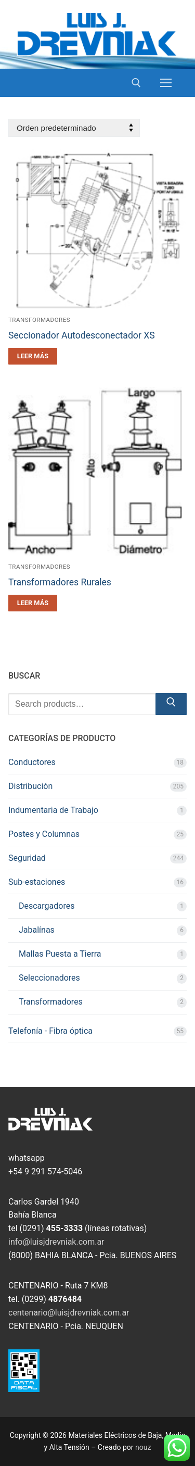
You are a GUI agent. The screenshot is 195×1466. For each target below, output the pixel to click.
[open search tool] (136, 82)
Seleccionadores (49, 978)
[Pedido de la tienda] (74, 128)
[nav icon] (166, 83)
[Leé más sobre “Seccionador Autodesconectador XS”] (32, 356)
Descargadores (46, 906)
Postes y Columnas (44, 834)
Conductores (32, 762)
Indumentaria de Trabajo (53, 810)
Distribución (30, 786)
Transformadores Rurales (59, 582)
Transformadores (39, 319)
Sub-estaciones (36, 882)
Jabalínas (37, 930)
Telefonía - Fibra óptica (50, 1031)
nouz (143, 1447)
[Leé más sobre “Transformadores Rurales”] (32, 603)
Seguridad (27, 858)
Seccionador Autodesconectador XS (81, 335)
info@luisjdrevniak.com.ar (56, 1242)
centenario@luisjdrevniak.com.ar (68, 1313)
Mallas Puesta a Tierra (60, 954)
